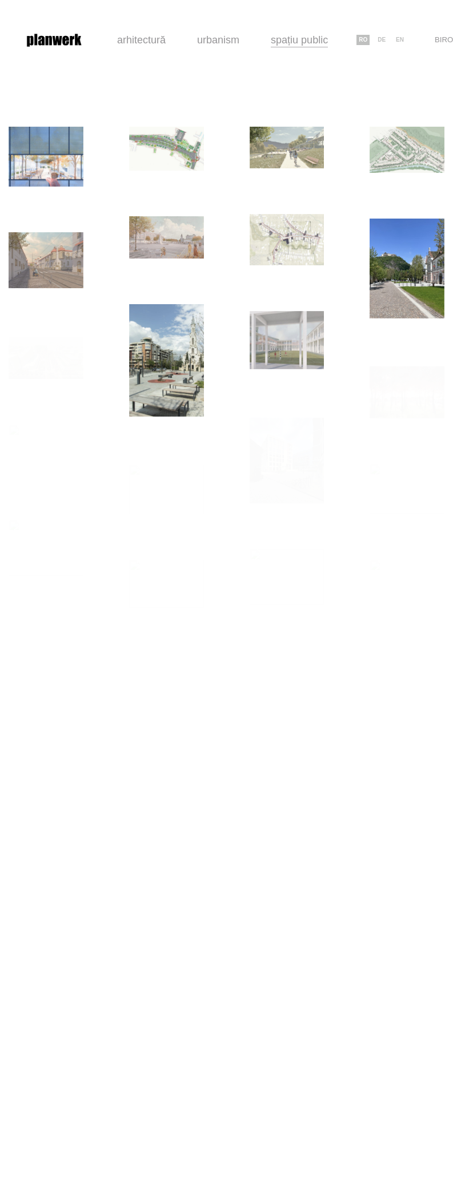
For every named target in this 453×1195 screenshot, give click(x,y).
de (382, 40)
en (400, 40)
